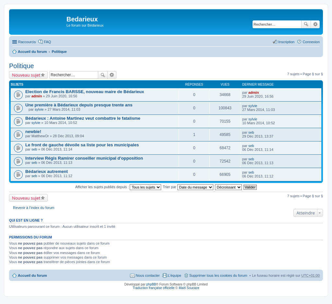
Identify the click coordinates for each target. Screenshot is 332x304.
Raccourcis (27, 42)
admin (36, 96)
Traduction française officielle (153, 288)
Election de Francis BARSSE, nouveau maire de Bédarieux (84, 91)
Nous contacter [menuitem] (148, 275)
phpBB (151, 284)
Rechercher (306, 24)
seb (251, 132)
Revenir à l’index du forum (33, 208)
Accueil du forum (32, 52)
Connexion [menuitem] (311, 42)
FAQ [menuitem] (47, 42)
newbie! (33, 131)
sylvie (39, 109)
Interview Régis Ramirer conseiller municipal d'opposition (84, 158)
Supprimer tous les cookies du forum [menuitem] (218, 275)
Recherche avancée (315, 24)
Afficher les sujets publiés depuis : (118, 187)
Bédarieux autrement (46, 171)
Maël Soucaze (189, 288)
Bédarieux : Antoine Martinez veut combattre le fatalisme (82, 118)
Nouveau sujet (26, 75)
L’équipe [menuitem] (174, 275)
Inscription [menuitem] (286, 42)
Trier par (188, 187)
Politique (59, 52)
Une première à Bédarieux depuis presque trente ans (79, 105)
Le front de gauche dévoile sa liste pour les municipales (82, 144)
